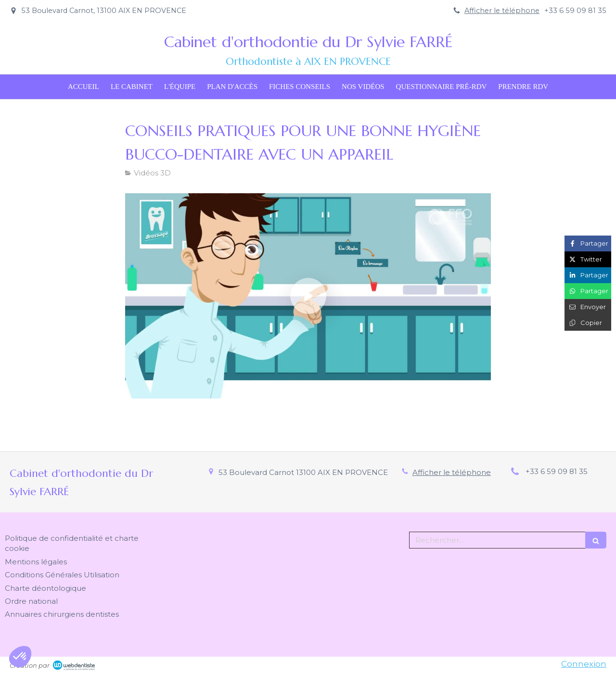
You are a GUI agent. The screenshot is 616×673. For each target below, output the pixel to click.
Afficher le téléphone (501, 10)
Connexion (583, 664)
